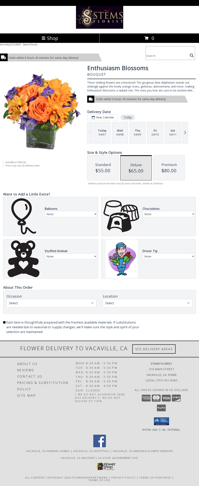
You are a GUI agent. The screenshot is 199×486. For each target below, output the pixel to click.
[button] (161, 421)
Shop (50, 38)
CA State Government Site (118, 457)
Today (128, 117)
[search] (192, 55)
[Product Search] (167, 55)
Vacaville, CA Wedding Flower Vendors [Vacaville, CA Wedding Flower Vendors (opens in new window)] (143, 451)
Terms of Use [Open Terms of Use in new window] (99, 480)
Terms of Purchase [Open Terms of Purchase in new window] (155, 477)
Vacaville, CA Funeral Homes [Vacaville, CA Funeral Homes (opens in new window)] (48, 451)
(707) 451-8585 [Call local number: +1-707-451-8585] (167, 380)
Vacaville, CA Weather (78, 457)
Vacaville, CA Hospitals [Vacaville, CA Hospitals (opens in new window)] (91, 451)
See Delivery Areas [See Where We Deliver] (154, 349)
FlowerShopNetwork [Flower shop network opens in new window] (90, 477)
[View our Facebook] (99, 446)
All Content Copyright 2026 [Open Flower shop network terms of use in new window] (48, 477)
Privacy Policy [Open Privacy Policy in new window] (123, 477)
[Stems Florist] (99, 28)
